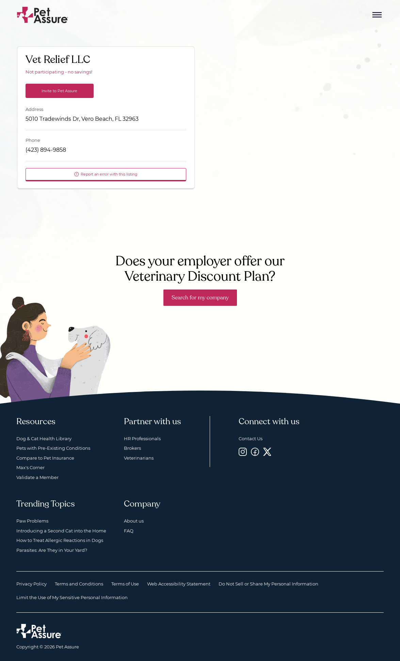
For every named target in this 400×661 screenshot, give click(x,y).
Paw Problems (32, 521)
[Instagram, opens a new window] (243, 451)
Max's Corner (30, 467)
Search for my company (200, 297)
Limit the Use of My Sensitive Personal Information (72, 597)
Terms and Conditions (79, 583)
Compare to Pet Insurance (45, 458)
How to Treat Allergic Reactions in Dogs (59, 540)
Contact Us (250, 438)
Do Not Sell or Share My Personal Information (268, 583)
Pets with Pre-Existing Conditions (53, 448)
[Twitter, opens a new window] (267, 451)
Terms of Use (125, 583)
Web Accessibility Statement (178, 583)
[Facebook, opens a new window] (255, 451)
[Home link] (39, 631)
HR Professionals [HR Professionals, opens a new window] (142, 438)
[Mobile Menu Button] (377, 15)
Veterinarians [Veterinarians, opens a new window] (139, 458)
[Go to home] (42, 14)
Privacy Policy (31, 583)
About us (134, 521)
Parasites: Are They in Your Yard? (51, 550)
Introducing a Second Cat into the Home (61, 530)
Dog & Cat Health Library (43, 438)
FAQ (128, 530)
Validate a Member (37, 477)
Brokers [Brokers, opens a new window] (132, 448)
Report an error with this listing (106, 174)
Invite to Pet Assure (59, 90)
